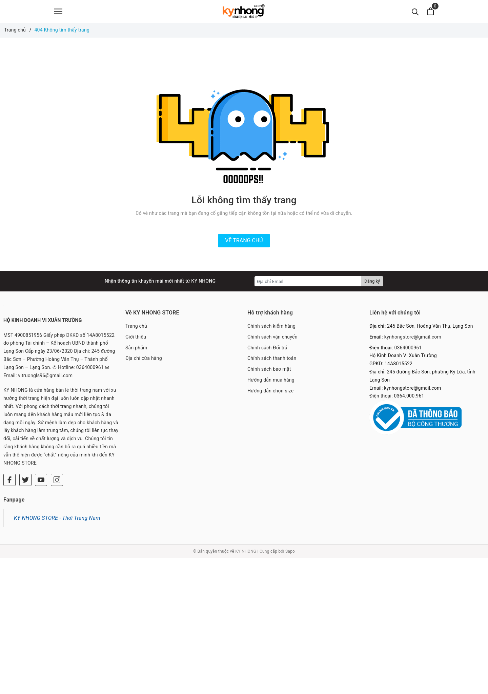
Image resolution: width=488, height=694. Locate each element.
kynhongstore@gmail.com (412, 339)
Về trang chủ (244, 243)
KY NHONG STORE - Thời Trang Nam (57, 520)
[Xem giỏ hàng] (430, 13)
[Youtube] (41, 482)
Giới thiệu (135, 339)
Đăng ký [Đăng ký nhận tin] (372, 283)
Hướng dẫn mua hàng (270, 382)
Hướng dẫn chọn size (270, 393)
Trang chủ (136, 328)
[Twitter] (25, 482)
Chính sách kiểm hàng (271, 328)
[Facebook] (9, 482)
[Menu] (58, 13)
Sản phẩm (136, 350)
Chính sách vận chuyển (272, 339)
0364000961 (408, 350)
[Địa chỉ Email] (308, 284)
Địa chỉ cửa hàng (143, 361)
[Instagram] (57, 482)
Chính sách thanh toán (271, 361)
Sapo (290, 554)
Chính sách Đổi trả (267, 350)
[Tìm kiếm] (415, 12)
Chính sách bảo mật (269, 371)
